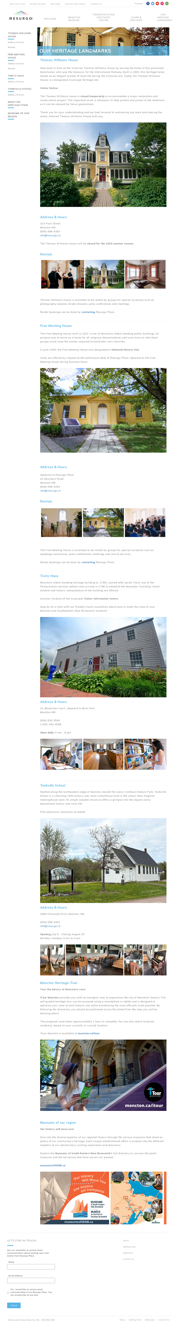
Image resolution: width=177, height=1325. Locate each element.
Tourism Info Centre (75, 4)
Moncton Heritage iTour (18, 104)
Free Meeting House (16, 56)
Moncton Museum (74, 19)
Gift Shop (55, 4)
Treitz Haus (16, 75)
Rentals (11, 47)
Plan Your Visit (17, 4)
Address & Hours (16, 42)
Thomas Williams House (19, 35)
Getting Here (129, 1247)
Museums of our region (18, 115)
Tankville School (20, 88)
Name (11, 1262)
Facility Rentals (38, 4)
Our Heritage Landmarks (163, 17)
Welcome (50, 18)
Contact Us (96, 4)
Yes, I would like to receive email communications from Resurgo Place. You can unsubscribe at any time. (31, 1292)
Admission (128, 1253)
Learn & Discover (136, 19)
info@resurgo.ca (50, 235)
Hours (126, 1240)
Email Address (16, 1275)
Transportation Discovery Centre (103, 17)
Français (139, 3)
